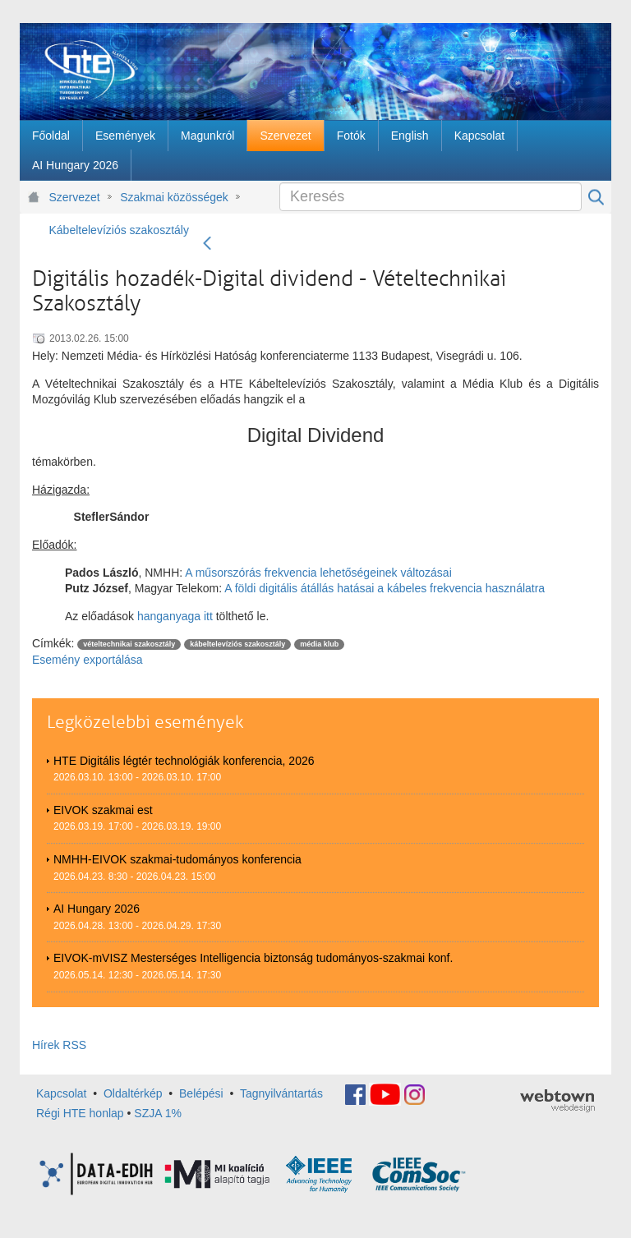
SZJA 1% (158, 1113)
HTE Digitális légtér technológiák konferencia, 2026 (184, 760)
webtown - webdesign (557, 1100)
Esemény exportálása (87, 659)
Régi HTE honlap (80, 1113)
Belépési (201, 1093)
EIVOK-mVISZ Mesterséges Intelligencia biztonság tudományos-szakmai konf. (253, 957)
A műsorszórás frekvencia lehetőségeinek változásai (318, 572)
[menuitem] (51, 135)
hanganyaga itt (175, 616)
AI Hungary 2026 (96, 908)
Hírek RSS (59, 1045)
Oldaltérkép (133, 1093)
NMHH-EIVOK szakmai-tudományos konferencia (177, 859)
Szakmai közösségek (174, 197)
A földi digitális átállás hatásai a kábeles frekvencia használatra (383, 588)
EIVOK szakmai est (103, 810)
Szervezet (74, 197)
